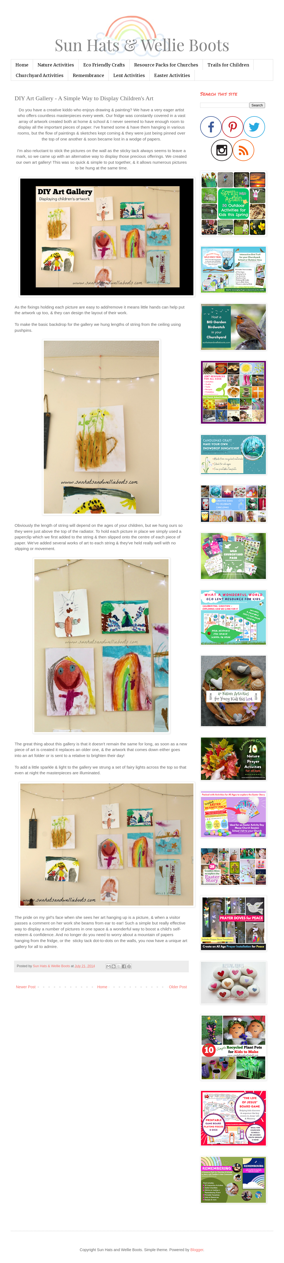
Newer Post (25, 987)
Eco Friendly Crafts (104, 65)
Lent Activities (129, 75)
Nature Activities (56, 65)
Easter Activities (172, 75)
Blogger (196, 1250)
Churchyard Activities (40, 75)
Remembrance (88, 75)
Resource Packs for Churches (166, 65)
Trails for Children (228, 65)
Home (21, 65)
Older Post (178, 987)
